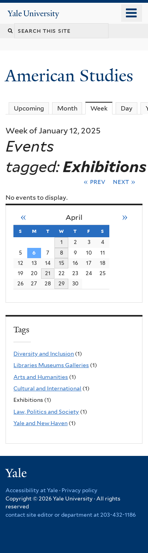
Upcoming (29, 108)
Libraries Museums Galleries (51, 365)
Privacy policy (79, 490)
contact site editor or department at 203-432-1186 (71, 515)
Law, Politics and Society (46, 412)
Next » (124, 182)
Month (67, 108)
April (74, 217)
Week (101, 108)
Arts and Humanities (40, 377)
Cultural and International (47, 388)
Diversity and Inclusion (43, 354)
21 (48, 273)
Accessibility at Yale (32, 490)
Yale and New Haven (40, 423)
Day (127, 108)
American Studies (71, 75)
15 (61, 263)
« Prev (94, 182)
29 (61, 283)
